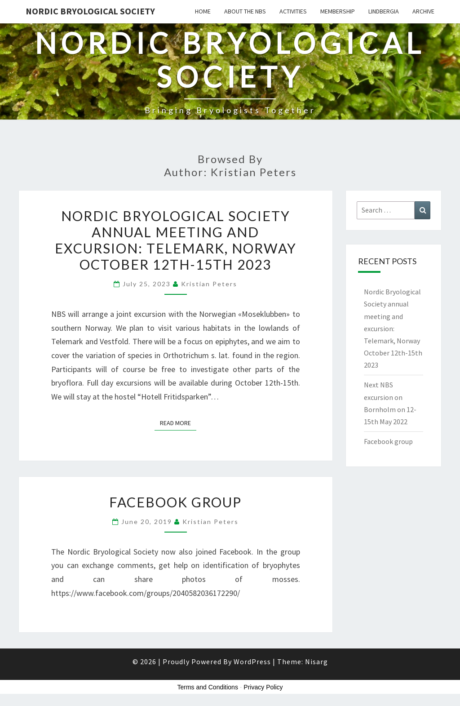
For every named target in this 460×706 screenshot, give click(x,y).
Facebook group (175, 502)
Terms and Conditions (207, 687)
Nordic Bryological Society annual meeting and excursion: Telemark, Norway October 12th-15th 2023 (175, 240)
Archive (423, 11)
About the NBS (245, 11)
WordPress (252, 661)
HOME (203, 11)
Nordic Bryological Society (90, 11)
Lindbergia (383, 11)
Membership (337, 11)
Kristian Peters (209, 284)
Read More (178, 422)
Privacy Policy (263, 687)
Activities (293, 11)
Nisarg (316, 661)
